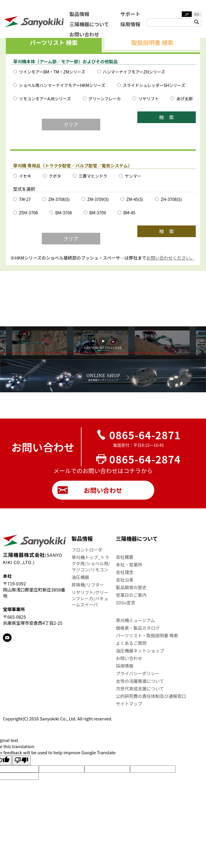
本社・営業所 (129, 564)
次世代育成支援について (140, 688)
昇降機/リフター (88, 585)
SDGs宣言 (125, 602)
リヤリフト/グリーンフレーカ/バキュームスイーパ (90, 598)
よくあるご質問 (131, 643)
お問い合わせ (84, 34)
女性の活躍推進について (140, 681)
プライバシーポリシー (138, 673)
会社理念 (124, 572)
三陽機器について (89, 24)
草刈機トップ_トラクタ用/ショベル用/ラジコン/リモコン (91, 563)
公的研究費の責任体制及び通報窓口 (151, 696)
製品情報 (79, 14)
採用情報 (130, 24)
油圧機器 (80, 577)
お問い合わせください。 (170, 258)
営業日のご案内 (131, 595)
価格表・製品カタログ (138, 628)
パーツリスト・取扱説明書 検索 (147, 635)
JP (187, 14)
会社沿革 (124, 580)
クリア (70, 124)
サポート (130, 14)
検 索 (166, 117)
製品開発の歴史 (131, 587)
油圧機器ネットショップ (140, 651)
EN (196, 14)
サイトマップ (129, 704)
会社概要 (124, 557)
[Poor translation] (21, 760)
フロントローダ (87, 550)
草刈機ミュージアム (135, 620)
